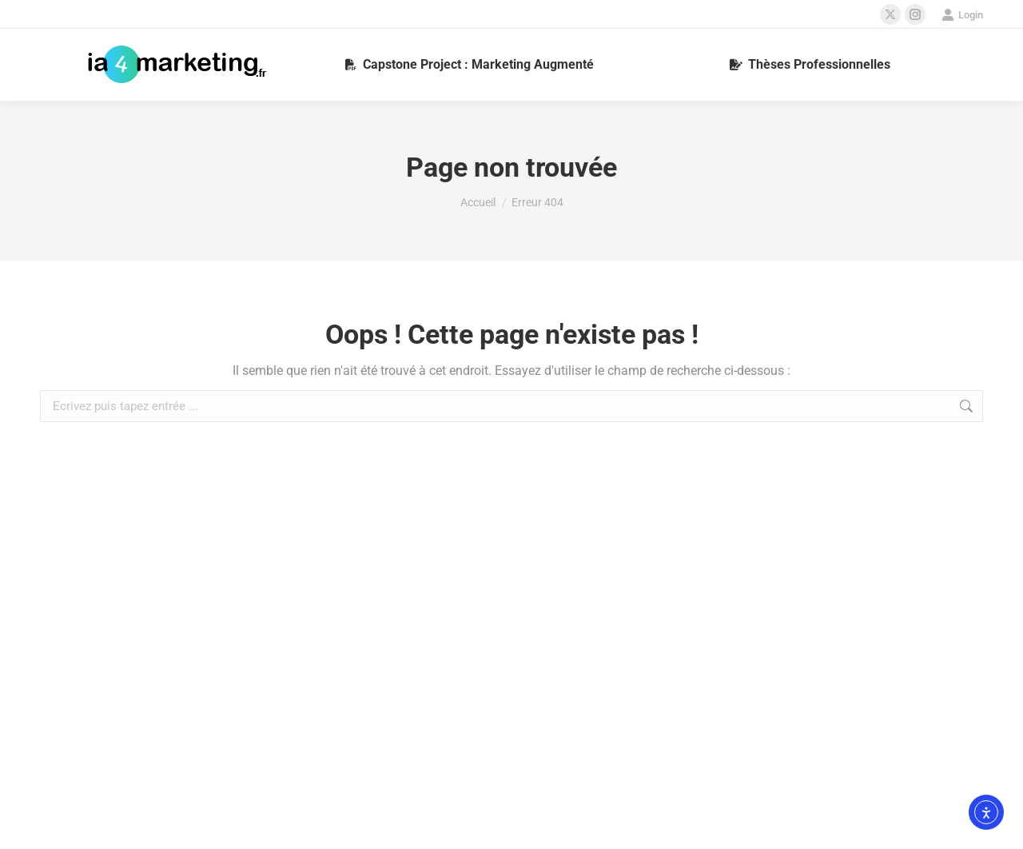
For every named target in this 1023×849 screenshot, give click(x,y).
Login (962, 14)
